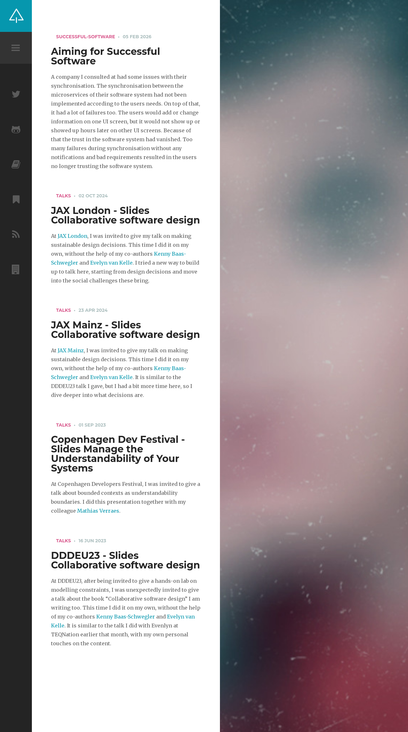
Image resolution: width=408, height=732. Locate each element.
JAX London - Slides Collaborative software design (125, 215)
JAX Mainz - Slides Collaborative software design (125, 329)
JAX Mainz (71, 350)
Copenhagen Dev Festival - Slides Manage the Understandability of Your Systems (118, 454)
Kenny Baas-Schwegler (125, 616)
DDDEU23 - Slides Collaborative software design (125, 560)
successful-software (85, 37)
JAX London (72, 236)
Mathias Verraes (98, 511)
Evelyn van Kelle (111, 263)
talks (63, 196)
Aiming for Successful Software (105, 56)
